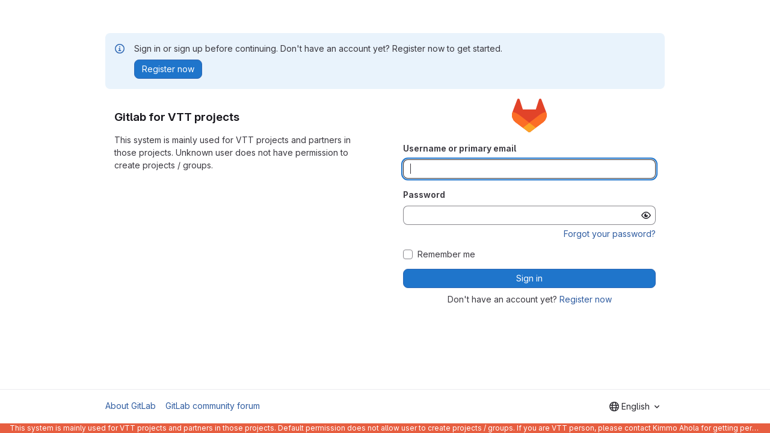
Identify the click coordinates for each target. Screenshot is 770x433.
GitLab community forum (212, 406)
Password (424, 194)
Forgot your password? (610, 234)
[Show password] (646, 215)
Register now (585, 299)
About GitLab (130, 406)
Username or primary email (459, 148)
